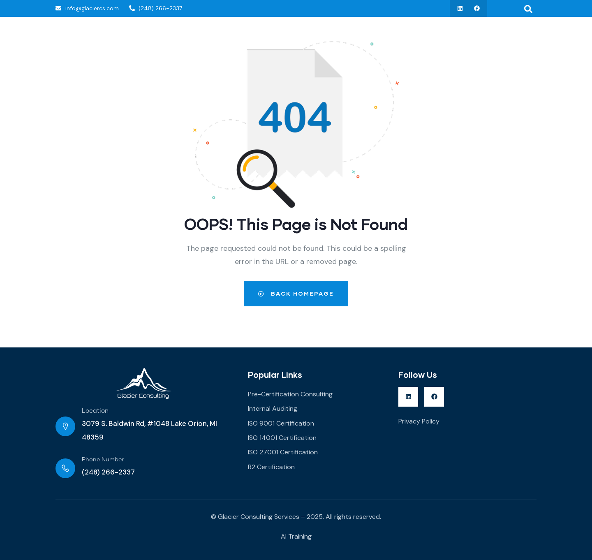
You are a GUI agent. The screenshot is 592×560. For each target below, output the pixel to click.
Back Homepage (296, 293)
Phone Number (103, 460)
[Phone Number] (65, 468)
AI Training (296, 536)
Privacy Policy (418, 421)
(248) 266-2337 (108, 472)
